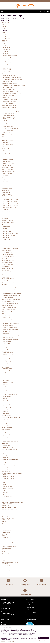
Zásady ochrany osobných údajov (7, 641)
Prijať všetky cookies (43, 637)
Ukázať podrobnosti (43, 640)
